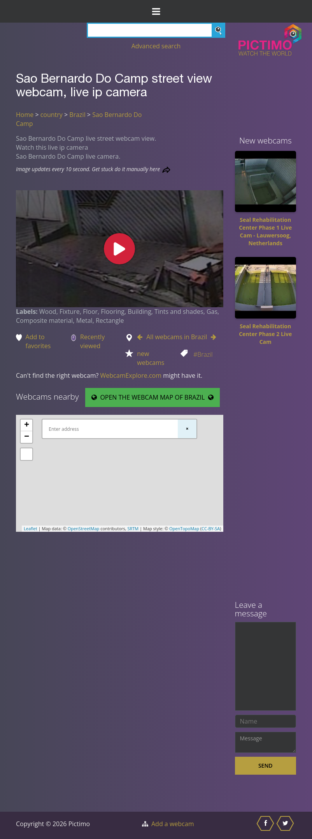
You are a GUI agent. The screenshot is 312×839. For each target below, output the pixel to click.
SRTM (132, 528)
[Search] (156, 30)
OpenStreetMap (84, 528)
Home (24, 114)
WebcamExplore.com (130, 375)
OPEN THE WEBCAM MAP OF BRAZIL (152, 397)
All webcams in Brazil (176, 337)
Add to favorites (38, 341)
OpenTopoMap (184, 528)
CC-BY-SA (211, 528)
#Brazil (203, 354)
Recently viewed (92, 341)
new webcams (150, 358)
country (51, 114)
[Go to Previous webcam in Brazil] (141, 337)
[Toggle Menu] (156, 11)
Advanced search (156, 46)
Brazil (77, 114)
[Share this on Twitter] (286, 825)
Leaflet (30, 528)
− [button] (26, 437)
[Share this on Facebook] (266, 825)
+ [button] (26, 425)
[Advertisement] (265, 476)
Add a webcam (172, 824)
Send (265, 765)
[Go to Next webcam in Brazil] (211, 337)
